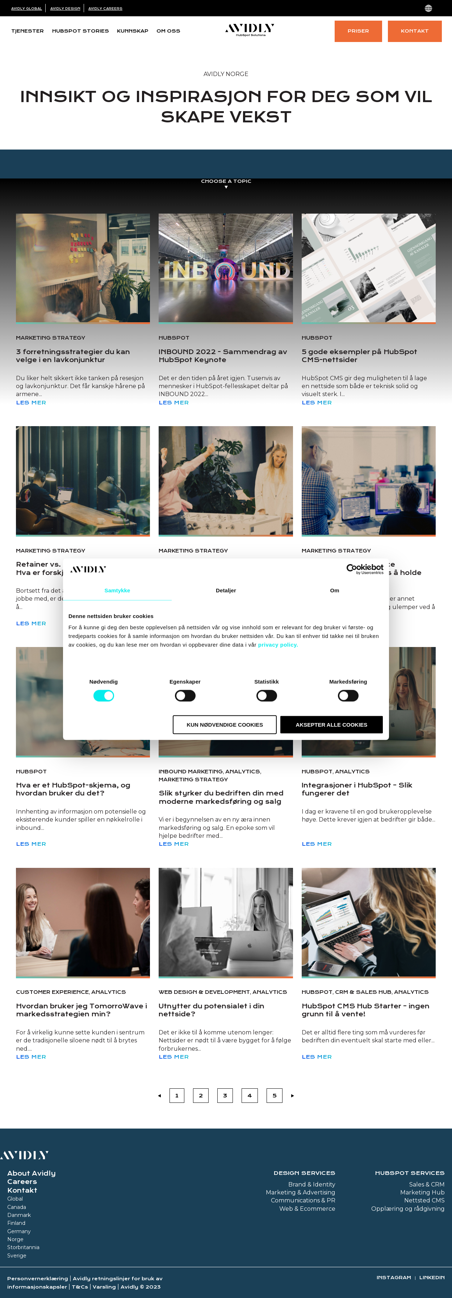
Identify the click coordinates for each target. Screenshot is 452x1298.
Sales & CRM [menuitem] (427, 1184)
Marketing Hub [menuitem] (422, 1192)
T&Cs (80, 1287)
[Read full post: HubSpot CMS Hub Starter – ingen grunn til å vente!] (369, 922)
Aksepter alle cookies (332, 725)
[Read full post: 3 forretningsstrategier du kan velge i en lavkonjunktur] (83, 268)
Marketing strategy (50, 338)
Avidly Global (26, 8)
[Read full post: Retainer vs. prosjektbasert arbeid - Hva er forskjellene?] (83, 480)
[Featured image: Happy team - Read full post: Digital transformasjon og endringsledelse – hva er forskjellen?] (226, 480)
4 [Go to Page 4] (249, 1095)
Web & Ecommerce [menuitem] (307, 1208)
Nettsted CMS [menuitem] (424, 1200)
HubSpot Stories (80, 31)
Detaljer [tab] (226, 590)
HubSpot (174, 338)
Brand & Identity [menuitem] (311, 1184)
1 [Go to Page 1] (177, 1095)
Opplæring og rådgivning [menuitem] (408, 1208)
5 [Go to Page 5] (274, 1095)
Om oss (168, 31)
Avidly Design (65, 8)
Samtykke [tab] (117, 590)
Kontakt (415, 31)
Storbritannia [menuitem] (23, 1247)
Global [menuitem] (15, 1199)
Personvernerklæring (37, 1278)
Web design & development (204, 992)
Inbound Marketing (191, 771)
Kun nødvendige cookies (225, 725)
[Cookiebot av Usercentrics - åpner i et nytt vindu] (352, 569)
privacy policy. (278, 645)
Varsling (104, 1287)
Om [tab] (334, 590)
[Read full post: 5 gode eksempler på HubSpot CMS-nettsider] (369, 268)
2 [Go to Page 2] (201, 1095)
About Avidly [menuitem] (31, 1173)
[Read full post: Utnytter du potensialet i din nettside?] (226, 922)
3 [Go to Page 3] (225, 1095)
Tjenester (27, 31)
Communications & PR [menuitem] (303, 1200)
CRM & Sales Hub (363, 992)
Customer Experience (52, 992)
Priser (358, 31)
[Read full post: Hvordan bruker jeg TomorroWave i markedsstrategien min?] (83, 922)
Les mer (31, 402)
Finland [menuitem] (16, 1223)
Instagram (394, 1277)
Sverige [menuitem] (16, 1255)
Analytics (242, 771)
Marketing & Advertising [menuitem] (300, 1192)
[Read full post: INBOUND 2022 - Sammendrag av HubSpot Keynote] (226, 268)
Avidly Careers (105, 8)
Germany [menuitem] (19, 1231)
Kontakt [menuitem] (22, 1190)
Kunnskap (132, 31)
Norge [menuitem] (15, 1239)
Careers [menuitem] (22, 1181)
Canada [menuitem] (16, 1207)
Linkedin (432, 1277)
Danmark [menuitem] (19, 1215)
